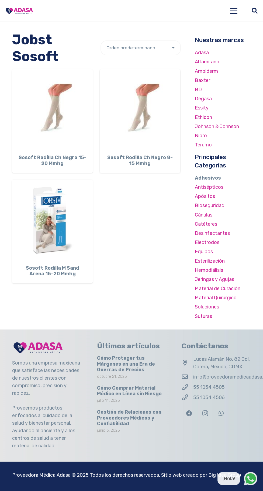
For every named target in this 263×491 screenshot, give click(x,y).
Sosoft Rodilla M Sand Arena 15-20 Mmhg (52, 271)
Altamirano (207, 62)
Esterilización (210, 261)
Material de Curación (217, 288)
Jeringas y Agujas (214, 279)
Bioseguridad (209, 205)
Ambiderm (206, 71)
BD (198, 89)
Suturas (203, 316)
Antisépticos (209, 187)
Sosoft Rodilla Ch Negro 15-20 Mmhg (52, 160)
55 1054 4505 (209, 387)
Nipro (201, 136)
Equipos (204, 252)
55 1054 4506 (209, 397)
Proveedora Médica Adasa (41, 475)
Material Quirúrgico (216, 298)
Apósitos (205, 196)
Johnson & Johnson (217, 126)
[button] (233, 11)
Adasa (202, 53)
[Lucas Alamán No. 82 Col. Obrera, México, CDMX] (187, 363)
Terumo (203, 145)
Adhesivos (208, 178)
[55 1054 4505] (187, 387)
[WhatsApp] (221, 413)
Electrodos (207, 242)
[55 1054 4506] (187, 397)
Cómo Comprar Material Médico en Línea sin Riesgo (129, 391)
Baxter (202, 80)
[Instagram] (205, 413)
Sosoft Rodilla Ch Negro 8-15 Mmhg (140, 160)
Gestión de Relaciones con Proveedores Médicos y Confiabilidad (129, 418)
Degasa (203, 99)
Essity (202, 108)
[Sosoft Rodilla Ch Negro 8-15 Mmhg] (140, 109)
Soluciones (207, 307)
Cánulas (203, 215)
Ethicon (203, 117)
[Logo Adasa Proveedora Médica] (19, 11)
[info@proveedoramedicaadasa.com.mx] (187, 377)
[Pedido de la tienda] (140, 48)
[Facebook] (189, 413)
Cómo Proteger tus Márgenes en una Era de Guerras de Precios (126, 364)
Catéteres (206, 224)
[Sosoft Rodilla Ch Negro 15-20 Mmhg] (52, 109)
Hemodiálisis (209, 270)
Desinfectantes (212, 233)
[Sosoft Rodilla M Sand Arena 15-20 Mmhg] (52, 220)
